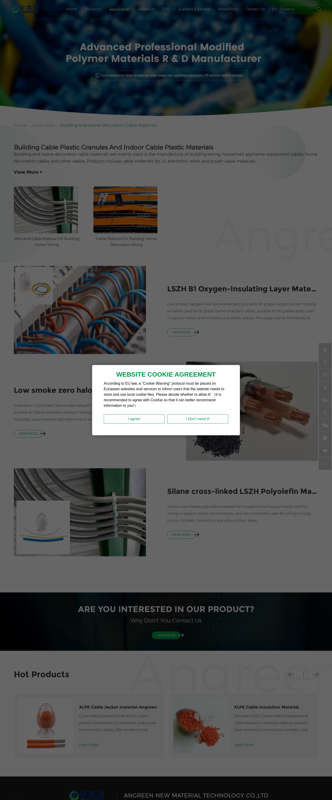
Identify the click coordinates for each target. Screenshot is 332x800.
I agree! (134, 419)
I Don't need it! (198, 419)
